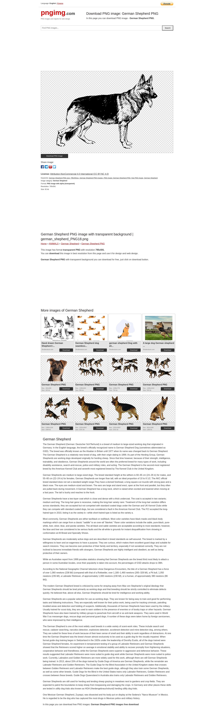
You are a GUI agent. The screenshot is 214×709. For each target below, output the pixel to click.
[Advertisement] (107, 52)
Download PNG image (54, 156)
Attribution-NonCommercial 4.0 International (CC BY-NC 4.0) (79, 174)
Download (66, 350)
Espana (60, 3)
